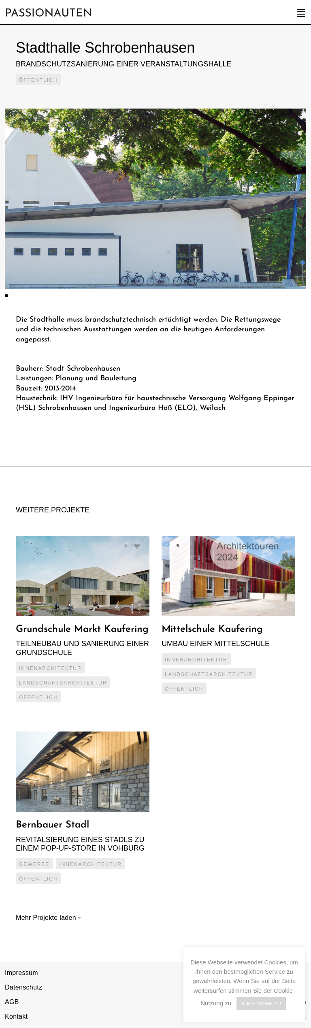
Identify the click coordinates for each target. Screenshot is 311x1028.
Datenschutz (23, 987)
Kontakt (16, 1016)
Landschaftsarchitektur (63, 683)
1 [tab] (6, 295)
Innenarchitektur (50, 668)
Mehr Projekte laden (47, 917)
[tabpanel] (155, 199)
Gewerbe (34, 864)
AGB (12, 1001)
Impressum (21, 972)
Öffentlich (38, 80)
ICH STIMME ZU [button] (261, 1003)
